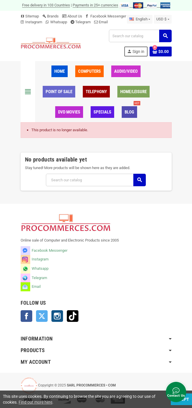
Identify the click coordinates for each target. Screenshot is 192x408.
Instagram (33, 22)
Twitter (42, 316)
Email (103, 22)
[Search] (140, 36)
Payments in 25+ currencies (95, 5)
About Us (72, 16)
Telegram (83, 22)
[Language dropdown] (139, 19)
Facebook (26, 316)
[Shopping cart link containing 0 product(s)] (161, 51)
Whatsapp (58, 22)
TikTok (72, 316)
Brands (50, 16)
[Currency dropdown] (162, 19)
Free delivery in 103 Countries (46, 5)
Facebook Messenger (108, 16)
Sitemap (30, 16)
